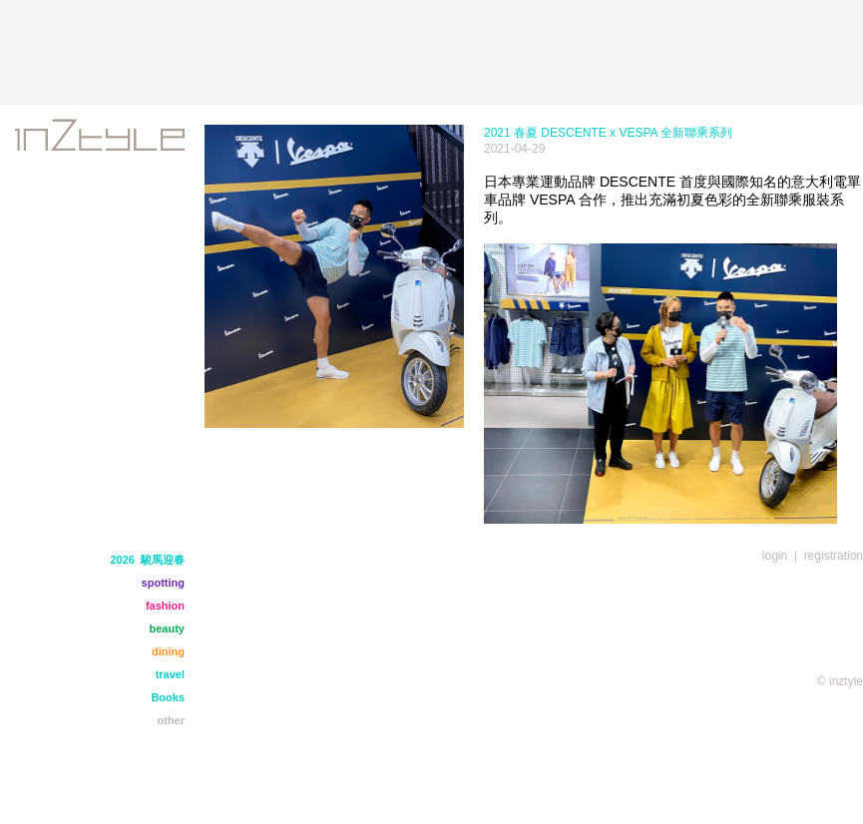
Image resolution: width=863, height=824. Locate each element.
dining (168, 651)
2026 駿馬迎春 (147, 560)
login (774, 556)
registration (833, 556)
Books (168, 697)
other (172, 720)
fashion (165, 606)
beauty (167, 628)
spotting (163, 583)
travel (170, 674)
